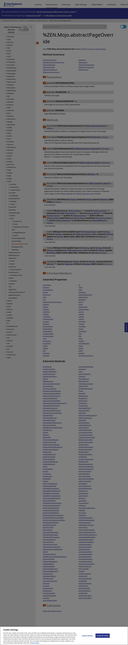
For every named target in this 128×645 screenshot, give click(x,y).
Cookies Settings (87, 637)
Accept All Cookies (103, 637)
